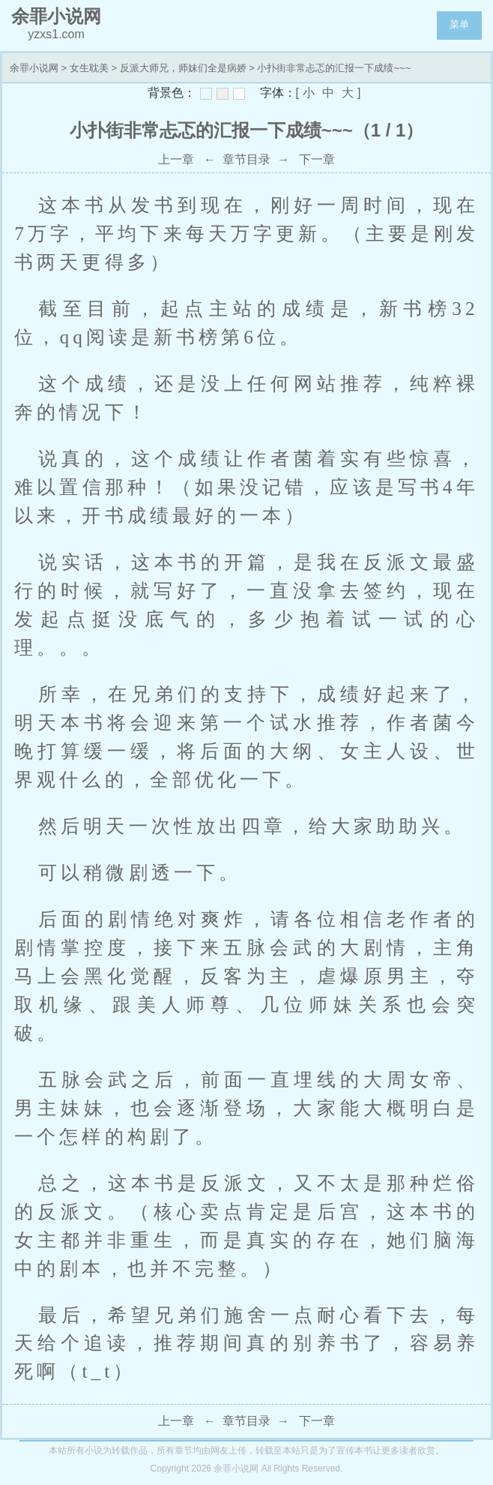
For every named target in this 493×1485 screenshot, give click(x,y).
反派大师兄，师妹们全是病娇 (183, 68)
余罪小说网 (34, 68)
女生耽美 (89, 68)
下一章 (317, 159)
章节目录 (246, 159)
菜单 (459, 24)
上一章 (176, 159)
